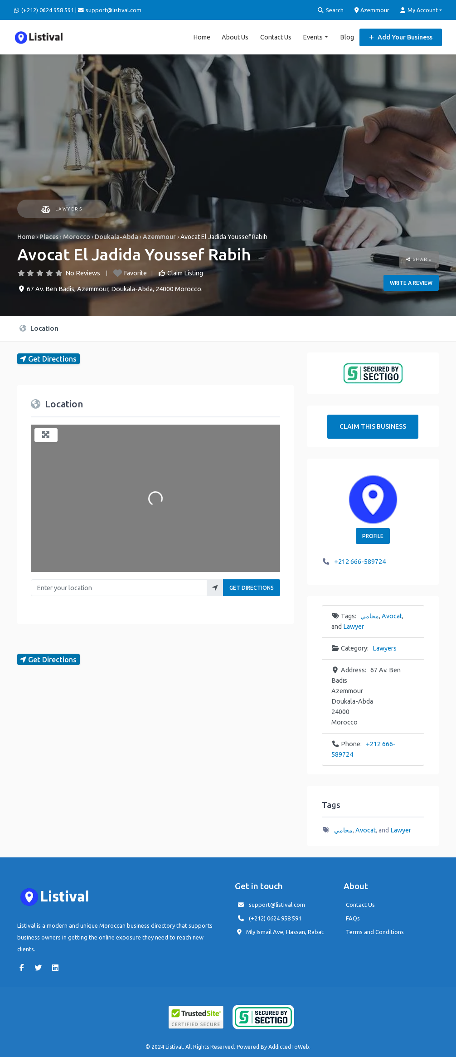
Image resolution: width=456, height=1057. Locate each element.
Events (313, 36)
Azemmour (372, 10)
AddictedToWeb (288, 1045)
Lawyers (61, 208)
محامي (369, 614)
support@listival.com (277, 903)
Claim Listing (185, 271)
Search (331, 10)
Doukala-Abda (116, 235)
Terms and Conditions (375, 930)
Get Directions (251, 587)
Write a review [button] (411, 281)
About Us (235, 36)
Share (419, 257)
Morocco (76, 235)
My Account (419, 10)
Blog (347, 36)
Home (201, 36)
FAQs (353, 917)
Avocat (392, 614)
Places (48, 235)
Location (38, 327)
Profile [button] (372, 535)
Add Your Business (400, 36)
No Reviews (82, 271)
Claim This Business (373, 425)
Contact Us (275, 36)
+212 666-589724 (360, 560)
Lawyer (353, 625)
